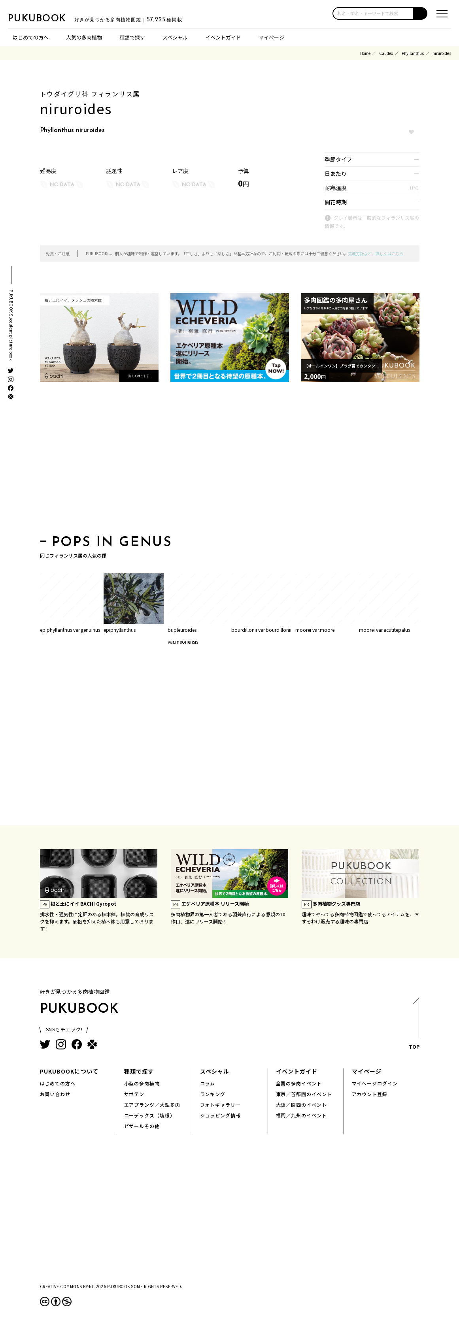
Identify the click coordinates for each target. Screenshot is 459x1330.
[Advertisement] (229, 461)
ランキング (213, 1094)
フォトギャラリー (220, 1104)
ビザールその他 (142, 1126)
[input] (373, 13)
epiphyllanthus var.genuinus (70, 629)
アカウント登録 (370, 1094)
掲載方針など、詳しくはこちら (375, 253)
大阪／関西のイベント (301, 1104)
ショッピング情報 (220, 1115)
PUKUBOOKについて (69, 1071)
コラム (207, 1083)
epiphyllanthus (120, 629)
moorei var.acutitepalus (384, 629)
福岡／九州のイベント (301, 1115)
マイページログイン (375, 1083)
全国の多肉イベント (299, 1083)
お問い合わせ (55, 1094)
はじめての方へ (31, 37)
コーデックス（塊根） (150, 1115)
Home (365, 53)
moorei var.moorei (315, 629)
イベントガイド (223, 37)
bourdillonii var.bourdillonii (261, 629)
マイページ (271, 37)
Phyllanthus (413, 53)
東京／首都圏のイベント (304, 1094)
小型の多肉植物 (142, 1083)
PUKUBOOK (47, 18)
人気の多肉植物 (84, 37)
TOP (413, 1026)
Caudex (386, 53)
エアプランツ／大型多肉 (152, 1104)
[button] (420, 13)
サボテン (134, 1094)
